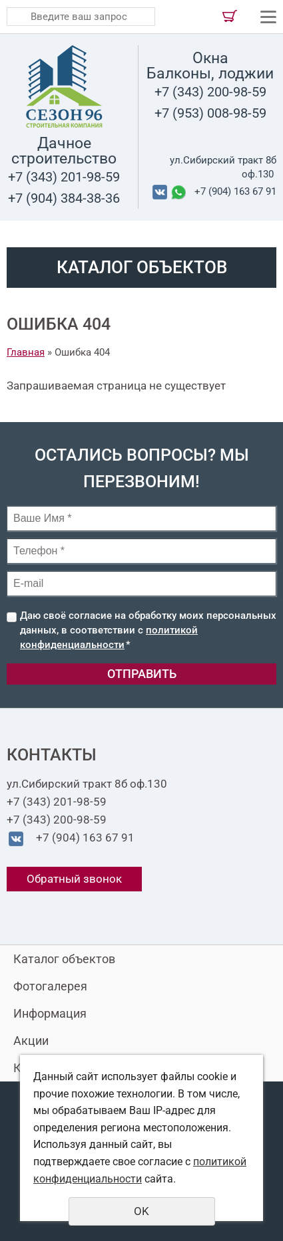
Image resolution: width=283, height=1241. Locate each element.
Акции (31, 1041)
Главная (26, 352)
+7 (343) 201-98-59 (64, 177)
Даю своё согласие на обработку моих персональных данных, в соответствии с (148, 630)
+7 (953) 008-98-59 (210, 113)
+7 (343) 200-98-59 (210, 92)
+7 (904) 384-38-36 (64, 198)
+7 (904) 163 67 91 (235, 191)
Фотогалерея (50, 986)
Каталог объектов (64, 959)
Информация (50, 1013)
